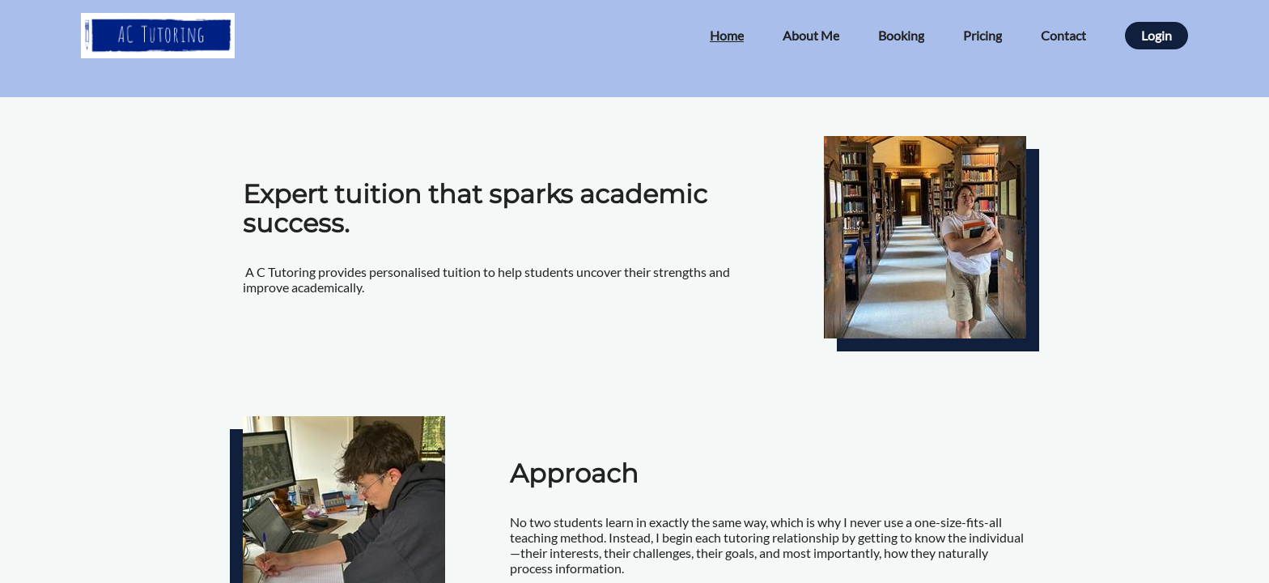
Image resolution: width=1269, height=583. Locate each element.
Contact (1063, 35)
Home (727, 35)
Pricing (982, 35)
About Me (811, 35)
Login (1156, 35)
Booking (901, 35)
